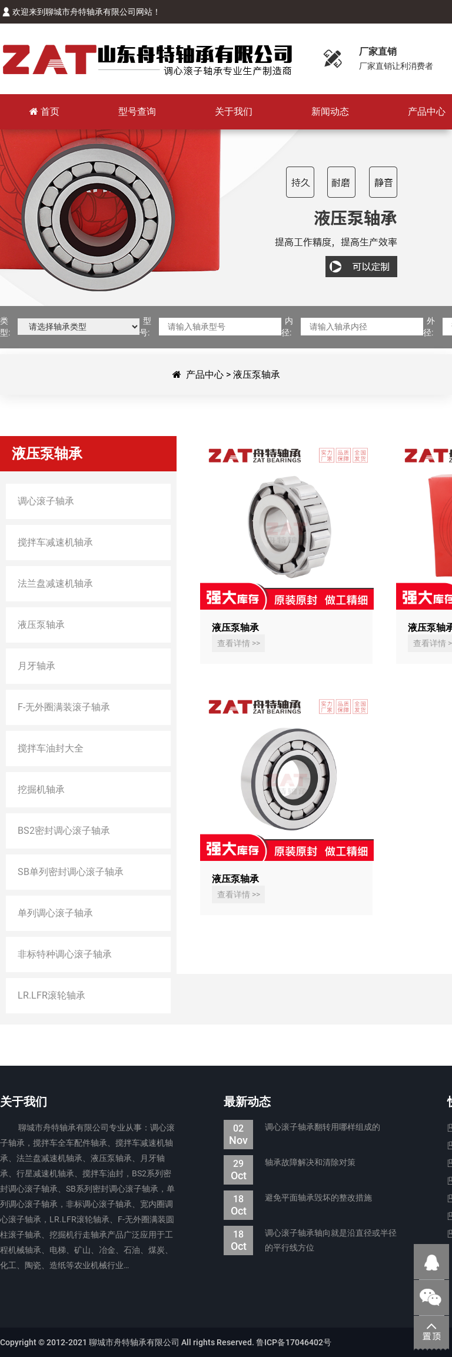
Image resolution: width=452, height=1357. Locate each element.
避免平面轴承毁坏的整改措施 (298, 1197)
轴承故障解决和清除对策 (289, 1162)
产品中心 (205, 374)
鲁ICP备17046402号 (293, 1342)
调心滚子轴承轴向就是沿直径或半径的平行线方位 (310, 1240)
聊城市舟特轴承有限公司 (147, 58)
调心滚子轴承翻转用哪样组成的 (302, 1127)
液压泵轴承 (256, 374)
